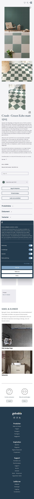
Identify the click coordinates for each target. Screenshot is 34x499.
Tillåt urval (17, 271)
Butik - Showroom (17, 473)
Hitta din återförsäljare (24, 397)
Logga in (17, 465)
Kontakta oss (17, 460)
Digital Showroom (17, 449)
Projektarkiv (17, 452)
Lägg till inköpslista (15, 188)
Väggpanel (17, 436)
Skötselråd (5, 375)
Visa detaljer (27, 263)
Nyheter (17, 444)
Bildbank (17, 484)
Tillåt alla (17, 267)
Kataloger (17, 486)
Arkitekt (17, 470)
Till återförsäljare (15, 193)
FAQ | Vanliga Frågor (7, 348)
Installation (17, 491)
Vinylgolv (17, 431)
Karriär (17, 468)
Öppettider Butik (17, 475)
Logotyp (17, 489)
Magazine (17, 447)
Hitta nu (24, 401)
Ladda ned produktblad (15, 198)
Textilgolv (17, 433)
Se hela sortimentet (9, 397)
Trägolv (17, 428)
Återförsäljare (17, 463)
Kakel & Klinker (17, 426)
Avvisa (17, 275)
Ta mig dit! (9, 401)
